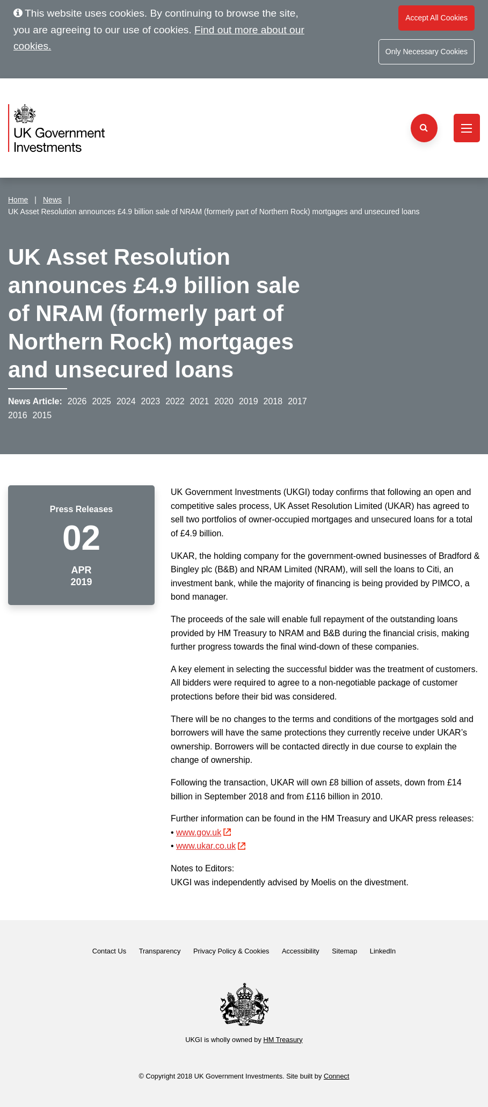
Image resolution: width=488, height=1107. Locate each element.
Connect (336, 1076)
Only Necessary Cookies (426, 51)
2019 (248, 401)
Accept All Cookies (436, 17)
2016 (17, 415)
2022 (175, 401)
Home (18, 199)
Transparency (160, 951)
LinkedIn (383, 951)
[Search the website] (424, 128)
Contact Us (109, 951)
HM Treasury (282, 1040)
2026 (77, 401)
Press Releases (81, 509)
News (52, 199)
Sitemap (344, 951)
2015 (42, 415)
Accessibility (300, 951)
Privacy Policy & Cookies (231, 951)
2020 (224, 401)
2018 (273, 401)
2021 (199, 401)
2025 (101, 401)
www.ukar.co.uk (210, 845)
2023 (151, 401)
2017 (297, 401)
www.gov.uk (203, 832)
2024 (126, 401)
